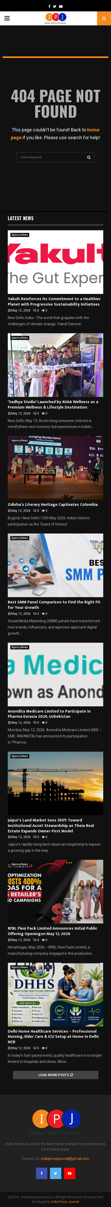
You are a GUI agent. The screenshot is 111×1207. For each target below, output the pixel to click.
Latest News (20, 218)
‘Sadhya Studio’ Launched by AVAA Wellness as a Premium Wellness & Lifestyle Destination (53, 404)
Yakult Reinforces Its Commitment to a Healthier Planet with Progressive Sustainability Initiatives (54, 301)
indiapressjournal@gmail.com (65, 1159)
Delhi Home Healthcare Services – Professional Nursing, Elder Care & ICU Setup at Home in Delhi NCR (53, 1037)
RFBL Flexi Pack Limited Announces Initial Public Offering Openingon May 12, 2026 (52, 931)
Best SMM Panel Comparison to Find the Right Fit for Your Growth (54, 605)
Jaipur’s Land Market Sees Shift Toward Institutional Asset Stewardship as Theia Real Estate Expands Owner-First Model (51, 826)
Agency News (20, 234)
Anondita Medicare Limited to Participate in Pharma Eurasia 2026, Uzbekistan (49, 714)
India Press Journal (65, 1202)
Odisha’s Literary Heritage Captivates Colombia (53, 504)
